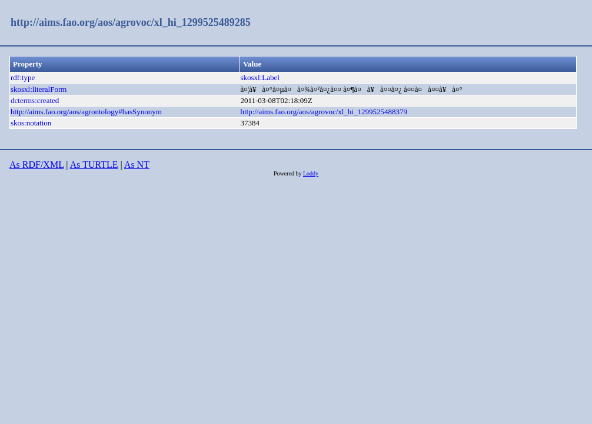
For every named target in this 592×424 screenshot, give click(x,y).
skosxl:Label (259, 77)
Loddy (310, 173)
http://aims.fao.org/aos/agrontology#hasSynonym (86, 111)
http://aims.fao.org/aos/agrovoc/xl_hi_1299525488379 (323, 111)
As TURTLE (94, 165)
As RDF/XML (36, 165)
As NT (136, 165)
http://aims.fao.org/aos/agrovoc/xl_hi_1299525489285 (131, 22)
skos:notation (31, 122)
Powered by (288, 173)
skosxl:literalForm (38, 89)
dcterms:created (35, 100)
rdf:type (23, 77)
